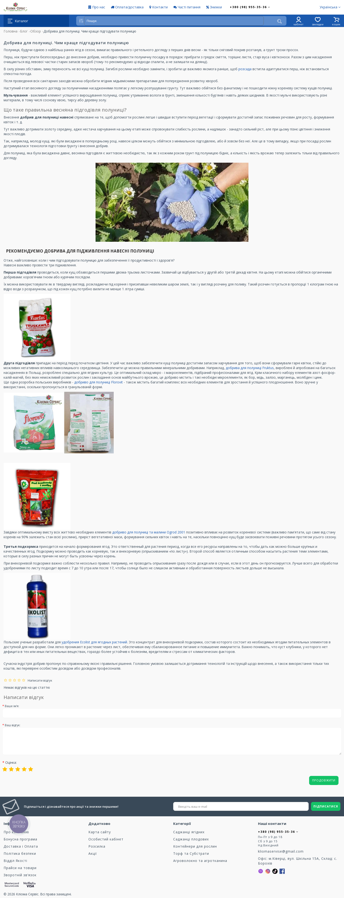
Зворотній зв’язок (20, 875)
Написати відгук (39, 680)
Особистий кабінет (106, 839)
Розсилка (96, 846)
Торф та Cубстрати (191, 853)
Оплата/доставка (127, 7)
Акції (92, 853)
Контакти (158, 7)
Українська (330, 7)
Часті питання (186, 7)
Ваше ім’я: (12, 706)
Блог (24, 31)
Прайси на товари (20, 868)
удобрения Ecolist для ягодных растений (94, 642)
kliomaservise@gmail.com (281, 851)
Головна (10, 31)
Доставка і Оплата (21, 846)
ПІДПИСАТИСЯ (325, 806)
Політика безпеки (20, 853)
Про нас (96, 7)
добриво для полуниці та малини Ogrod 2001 (148, 532)
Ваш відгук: (12, 725)
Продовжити (323, 780)
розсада (245, 69)
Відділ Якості (15, 860)
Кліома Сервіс (27, 894)
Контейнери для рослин (195, 846)
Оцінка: (11, 762)
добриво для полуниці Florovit (98, 382)
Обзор (35, 31)
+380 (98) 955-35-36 (250, 7)
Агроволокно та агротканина (200, 860)
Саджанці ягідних (188, 832)
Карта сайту (99, 832)
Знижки (214, 7)
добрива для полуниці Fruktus (250, 368)
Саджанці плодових (191, 839)
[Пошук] (279, 21)
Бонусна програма (20, 839)
